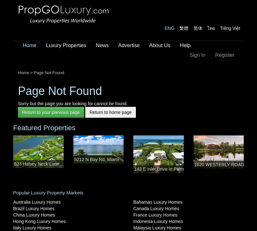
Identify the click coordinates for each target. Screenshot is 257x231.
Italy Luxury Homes (32, 227)
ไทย (211, 28)
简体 (198, 28)
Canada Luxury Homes (156, 208)
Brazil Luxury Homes (33, 208)
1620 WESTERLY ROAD (219, 164)
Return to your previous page (51, 112)
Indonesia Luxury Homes (158, 221)
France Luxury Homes (155, 215)
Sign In (198, 55)
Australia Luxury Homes (37, 202)
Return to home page (110, 112)
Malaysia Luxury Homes (157, 227)
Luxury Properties (66, 45)
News (102, 45)
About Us (159, 45)
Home (30, 45)
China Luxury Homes (34, 215)
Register (224, 55)
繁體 (183, 28)
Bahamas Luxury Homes (157, 202)
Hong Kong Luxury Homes (39, 221)
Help (185, 45)
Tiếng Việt (230, 28)
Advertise (129, 45)
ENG (169, 28)
